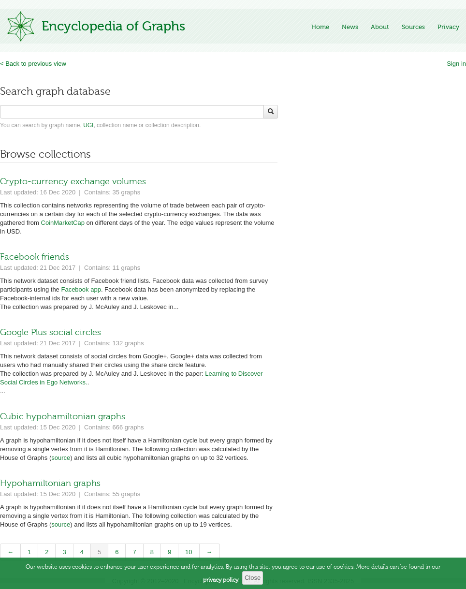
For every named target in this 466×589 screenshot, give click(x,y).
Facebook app (81, 289)
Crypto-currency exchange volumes (73, 181)
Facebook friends (34, 257)
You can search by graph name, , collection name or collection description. (100, 125)
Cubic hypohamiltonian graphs (62, 416)
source (60, 457)
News (350, 26)
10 (188, 552)
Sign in (456, 63)
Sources (413, 26)
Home (320, 26)
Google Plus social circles (50, 332)
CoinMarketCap (63, 222)
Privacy (448, 26)
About (380, 26)
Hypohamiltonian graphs (50, 483)
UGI (88, 125)
